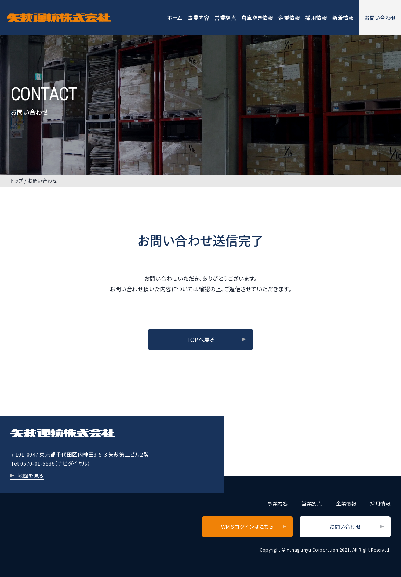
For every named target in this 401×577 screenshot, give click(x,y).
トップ (16, 180)
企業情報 (289, 17)
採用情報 (316, 17)
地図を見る (30, 475)
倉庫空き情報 (257, 17)
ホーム (175, 17)
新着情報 (343, 17)
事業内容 (198, 17)
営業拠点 (225, 17)
